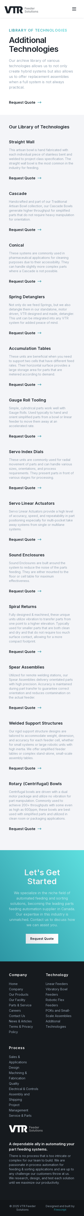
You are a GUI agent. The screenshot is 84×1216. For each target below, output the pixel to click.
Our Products (18, 994)
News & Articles (20, 1021)
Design (14, 1067)
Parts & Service (20, 1005)
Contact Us (17, 1016)
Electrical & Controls (23, 1089)
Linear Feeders (57, 984)
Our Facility (17, 1000)
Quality (14, 1083)
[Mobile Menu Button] (74, 9)
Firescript (60, 1209)
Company (16, 989)
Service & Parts (20, 1115)
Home (13, 984)
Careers (15, 1010)
